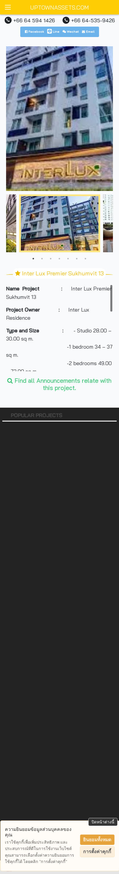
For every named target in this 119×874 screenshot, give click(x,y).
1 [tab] (33, 259)
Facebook (34, 32)
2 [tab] (42, 259)
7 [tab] (85, 259)
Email (88, 32)
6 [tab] (77, 259)
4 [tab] (59, 259)
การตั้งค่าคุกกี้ (97, 851)
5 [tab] (68, 259)
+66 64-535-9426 (93, 20)
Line (53, 32)
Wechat (71, 32)
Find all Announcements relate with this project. (59, 384)
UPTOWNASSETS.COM (59, 7)
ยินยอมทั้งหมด (97, 839)
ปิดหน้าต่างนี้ (102, 822)
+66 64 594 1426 (34, 20)
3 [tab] (51, 259)
